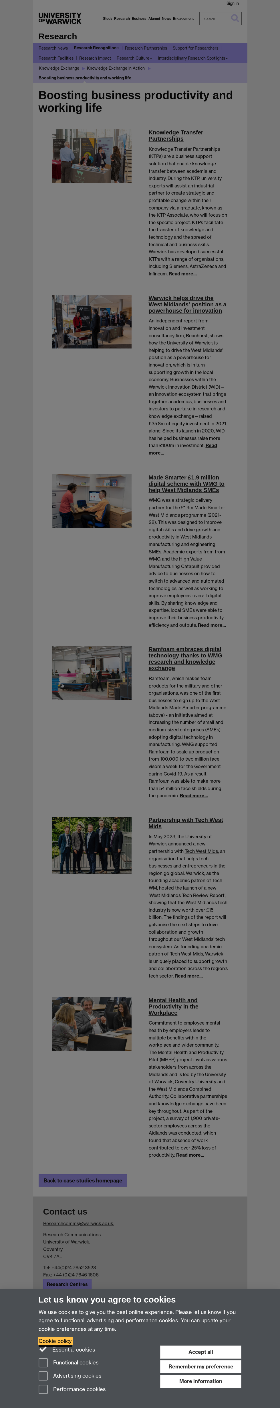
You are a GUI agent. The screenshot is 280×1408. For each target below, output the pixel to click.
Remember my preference (200, 1366)
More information (200, 1381)
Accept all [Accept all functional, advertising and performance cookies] (200, 1352)
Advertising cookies (70, 1376)
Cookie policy (55, 1341)
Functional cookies (69, 1363)
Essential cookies (67, 1349)
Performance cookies (72, 1389)
